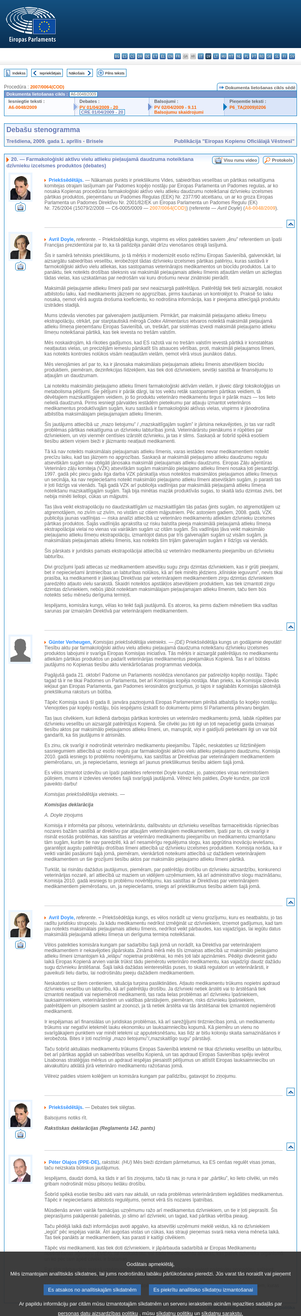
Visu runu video (240, 160)
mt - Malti (231, 56)
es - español (125, 56)
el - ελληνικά (163, 56)
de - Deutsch (147, 56)
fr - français (178, 56)
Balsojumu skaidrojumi (178, 112)
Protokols (282, 160)
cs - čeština (132, 56)
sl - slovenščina (277, 56)
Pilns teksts (115, 73)
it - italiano (201, 56)
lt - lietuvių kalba (216, 56)
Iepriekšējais (50, 73)
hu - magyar (224, 56)
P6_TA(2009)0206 (247, 107)
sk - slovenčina (269, 56)
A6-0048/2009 (22, 107)
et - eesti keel (155, 56)
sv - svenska (292, 56)
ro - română (262, 56)
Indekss (19, 73)
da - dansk (140, 56)
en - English (170, 56)
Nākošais (76, 73)
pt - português (254, 56)
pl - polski (246, 56)
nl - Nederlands (239, 56)
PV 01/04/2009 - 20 (99, 107)
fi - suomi (284, 56)
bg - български (117, 56)
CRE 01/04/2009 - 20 (102, 112)
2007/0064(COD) (47, 86)
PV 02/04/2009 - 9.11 (175, 107)
